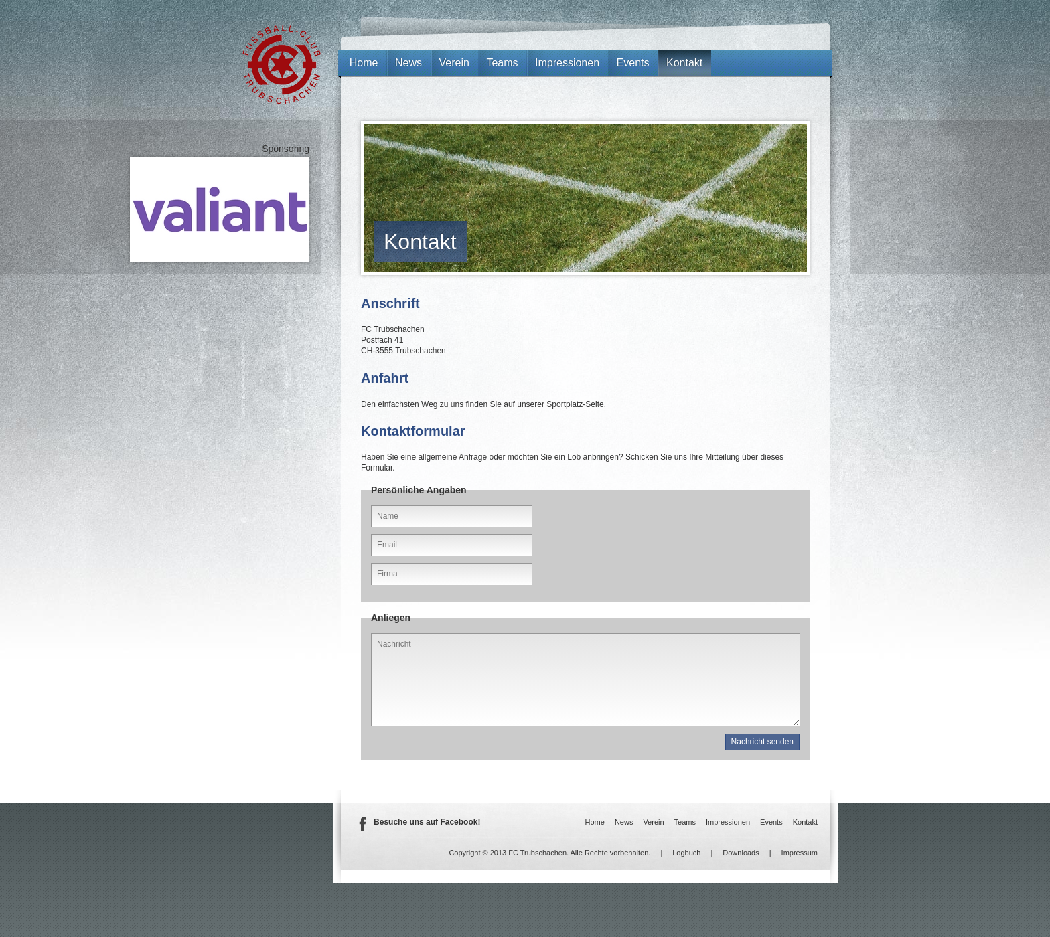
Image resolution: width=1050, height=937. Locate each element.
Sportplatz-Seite (574, 404)
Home (364, 62)
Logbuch (686, 853)
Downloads (741, 853)
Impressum (799, 853)
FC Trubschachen (281, 64)
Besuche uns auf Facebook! (427, 822)
